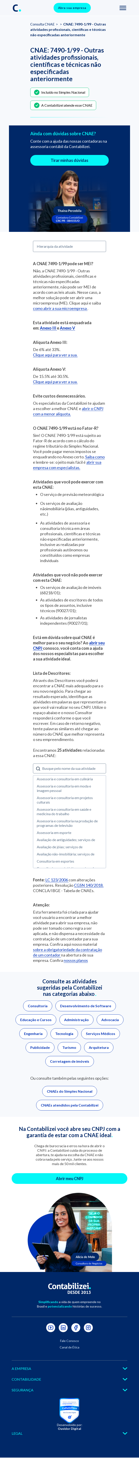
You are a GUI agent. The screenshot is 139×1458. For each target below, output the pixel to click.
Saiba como (95, 456)
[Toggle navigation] (122, 8)
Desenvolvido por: (69, 1426)
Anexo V (67, 328)
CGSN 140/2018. (89, 885)
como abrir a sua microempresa (60, 308)
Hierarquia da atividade (55, 246)
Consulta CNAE (42, 24)
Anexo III (48, 328)
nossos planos (76, 960)
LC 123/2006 (57, 879)
